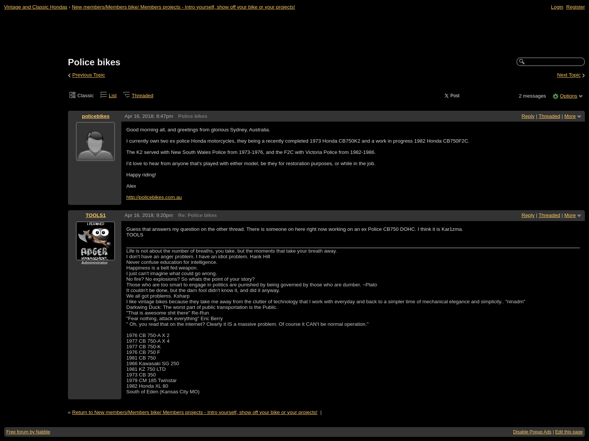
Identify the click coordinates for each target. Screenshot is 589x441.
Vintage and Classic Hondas (36, 7)
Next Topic (569, 75)
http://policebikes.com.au (154, 197)
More (570, 116)
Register (575, 7)
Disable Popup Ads (532, 432)
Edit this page (569, 432)
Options (568, 96)
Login (557, 7)
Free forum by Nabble (28, 432)
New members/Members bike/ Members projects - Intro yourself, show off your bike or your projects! (183, 7)
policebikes (95, 116)
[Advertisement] (294, 34)
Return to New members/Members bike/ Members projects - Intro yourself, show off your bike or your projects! (194, 412)
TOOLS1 (96, 215)
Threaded (143, 95)
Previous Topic (88, 75)
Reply (528, 116)
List (113, 95)
